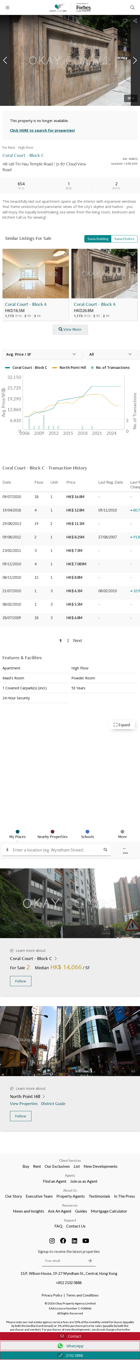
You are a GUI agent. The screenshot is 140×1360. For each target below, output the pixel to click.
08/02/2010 (11, 604)
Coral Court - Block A (26, 304)
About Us (70, 1190)
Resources (70, 1205)
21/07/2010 (11, 591)
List (77, 1166)
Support (70, 1220)
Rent (37, 1166)
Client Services (70, 1161)
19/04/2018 (11, 510)
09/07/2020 (11, 497)
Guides (81, 1211)
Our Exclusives (57, 1166)
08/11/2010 (11, 577)
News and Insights (28, 1211)
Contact (70, 1336)
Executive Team (39, 1196)
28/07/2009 (11, 618)
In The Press (124, 1196)
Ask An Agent (59, 1211)
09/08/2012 (11, 537)
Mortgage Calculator (109, 1211)
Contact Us (76, 1226)
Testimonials (99, 1196)
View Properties (24, 1103)
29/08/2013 (11, 523)
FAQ (58, 1226)
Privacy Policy (52, 1295)
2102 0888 (70, 1355)
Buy (25, 1166)
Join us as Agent (83, 1181)
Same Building (98, 239)
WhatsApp (70, 1346)
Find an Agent (54, 1181)
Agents (70, 1175)
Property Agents (70, 1196)
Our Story (13, 1196)
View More (70, 329)
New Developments (101, 1166)
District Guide (53, 1103)
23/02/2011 (11, 550)
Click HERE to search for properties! (42, 130)
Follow (20, 981)
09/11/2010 (11, 564)
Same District (124, 239)
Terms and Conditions (82, 1295)
